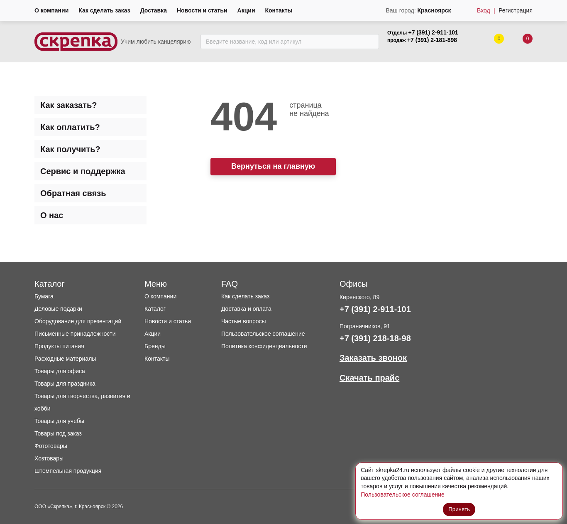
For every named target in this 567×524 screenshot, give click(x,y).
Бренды (155, 346)
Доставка (153, 10)
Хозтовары (49, 458)
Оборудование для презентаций (77, 321)
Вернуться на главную (273, 166)
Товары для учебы (59, 421)
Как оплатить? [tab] (70, 127)
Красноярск (434, 10)
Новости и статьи (202, 10)
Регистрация (516, 10)
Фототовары (50, 446)
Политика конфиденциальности (264, 346)
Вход (483, 10)
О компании (51, 10)
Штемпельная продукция (67, 470)
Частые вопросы (243, 321)
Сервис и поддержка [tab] (82, 171)
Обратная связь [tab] (73, 193)
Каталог (155, 308)
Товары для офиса (59, 371)
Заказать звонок (373, 357)
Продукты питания (59, 346)
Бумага (44, 296)
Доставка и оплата (246, 308)
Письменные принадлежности (75, 333)
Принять (459, 508)
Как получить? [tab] (70, 149)
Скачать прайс (369, 377)
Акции (246, 10)
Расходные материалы (65, 358)
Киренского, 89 (359, 297)
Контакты (279, 10)
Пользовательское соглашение (263, 333)
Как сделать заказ (104, 10)
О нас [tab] (51, 215)
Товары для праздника (64, 383)
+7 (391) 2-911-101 (433, 32)
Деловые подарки (58, 308)
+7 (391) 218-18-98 (375, 338)
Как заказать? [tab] (68, 105)
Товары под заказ (58, 433)
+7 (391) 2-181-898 (432, 40)
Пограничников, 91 (365, 326)
